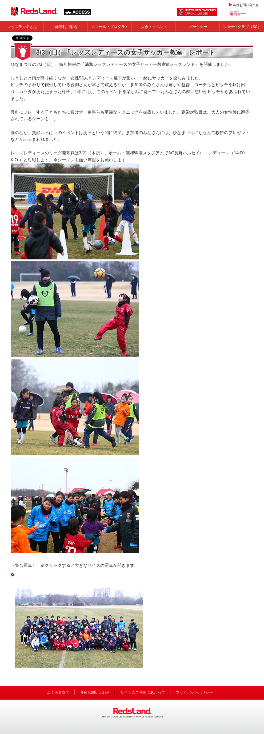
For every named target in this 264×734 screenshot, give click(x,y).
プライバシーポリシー (194, 692)
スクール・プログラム (110, 27)
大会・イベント (154, 27)
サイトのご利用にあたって (142, 692)
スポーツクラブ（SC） (242, 27)
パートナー (198, 27)
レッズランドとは (22, 27)
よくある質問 (58, 692)
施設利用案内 (66, 27)
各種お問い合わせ (246, 5)
